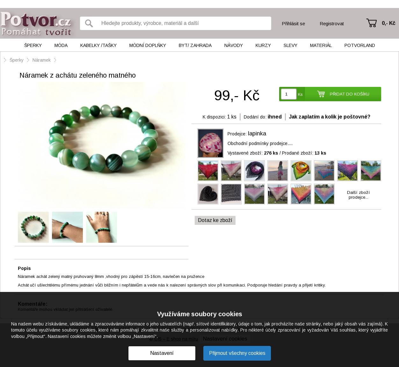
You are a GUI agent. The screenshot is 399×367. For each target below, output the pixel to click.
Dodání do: (255, 116)
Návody (233, 45)
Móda (61, 45)
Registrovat (332, 23)
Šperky (33, 45)
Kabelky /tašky (98, 45)
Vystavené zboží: (253, 153)
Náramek (42, 60)
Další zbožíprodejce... (358, 195)
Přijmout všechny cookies (237, 353)
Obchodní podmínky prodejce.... (260, 143)
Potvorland (360, 45)
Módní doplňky (147, 45)
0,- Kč (388, 23)
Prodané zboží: (304, 153)
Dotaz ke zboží (215, 220)
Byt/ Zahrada (195, 45)
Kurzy (263, 45)
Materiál (321, 45)
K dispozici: (214, 116)
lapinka (257, 133)
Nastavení (162, 353)
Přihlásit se (293, 23)
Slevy (290, 45)
